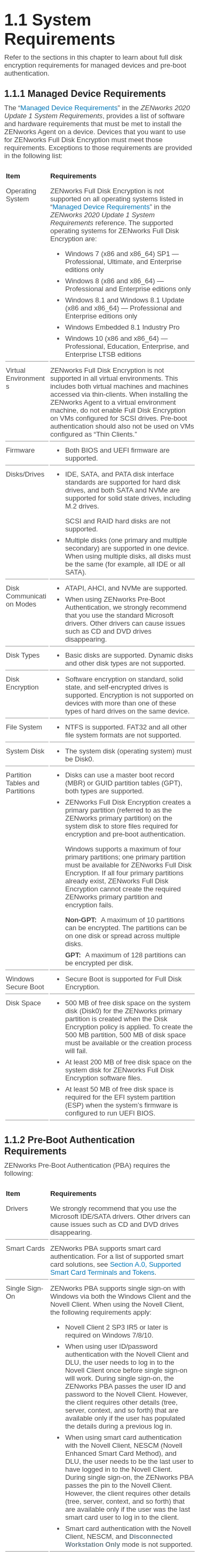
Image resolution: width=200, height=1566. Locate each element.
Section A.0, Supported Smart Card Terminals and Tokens (115, 1268)
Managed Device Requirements (68, 108)
